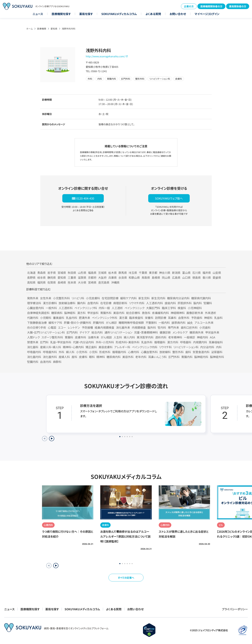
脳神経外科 (217, 357)
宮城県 (62, 272)
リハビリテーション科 (185, 347)
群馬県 (122, 272)
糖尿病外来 (197, 332)
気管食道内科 (201, 352)
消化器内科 (34, 357)
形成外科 (104, 352)
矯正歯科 (91, 347)
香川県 (206, 277)
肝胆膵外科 (185, 303)
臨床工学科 (169, 308)
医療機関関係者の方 (211, 6)
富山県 (186, 272)
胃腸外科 (105, 313)
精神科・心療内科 (73, 347)
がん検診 (111, 322)
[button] (55, 565)
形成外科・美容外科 (127, 342)
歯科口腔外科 (189, 327)
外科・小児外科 (105, 342)
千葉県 (143, 272)
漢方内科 (172, 342)
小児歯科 (205, 327)
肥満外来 (84, 318)
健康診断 (165, 332)
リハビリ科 (78, 298)
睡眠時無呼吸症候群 (131, 322)
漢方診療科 (50, 303)
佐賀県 (51, 282)
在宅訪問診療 (110, 298)
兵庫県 (112, 277)
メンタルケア (180, 332)
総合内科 (97, 332)
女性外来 (45, 298)
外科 (61, 352)
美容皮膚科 (106, 347)
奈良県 (122, 277)
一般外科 (51, 308)
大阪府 (102, 277)
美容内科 (118, 313)
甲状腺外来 (212, 332)
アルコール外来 (204, 322)
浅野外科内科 (68, 28)
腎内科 (162, 327)
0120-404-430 (85, 198)
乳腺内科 (71, 318)
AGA (212, 337)
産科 (74, 357)
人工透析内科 (154, 303)
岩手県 (51, 272)
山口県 (186, 277)
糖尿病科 (56, 313)
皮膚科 (83, 357)
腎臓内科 (32, 362)
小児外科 (81, 352)
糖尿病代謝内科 (201, 298)
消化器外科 (50, 357)
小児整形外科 (61, 298)
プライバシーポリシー (235, 609)
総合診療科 (133, 313)
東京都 (153, 272)
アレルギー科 (122, 347)
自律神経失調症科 (38, 313)
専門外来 (173, 327)
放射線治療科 (67, 303)
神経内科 (202, 337)
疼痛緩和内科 (160, 313)
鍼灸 (190, 322)
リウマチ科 (165, 347)
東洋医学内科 (145, 337)
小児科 (93, 352)
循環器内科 (119, 352)
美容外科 (128, 357)
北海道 (31, 272)
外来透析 (210, 313)
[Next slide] (51, 438)
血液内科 (45, 362)
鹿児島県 (103, 282)
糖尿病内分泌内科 (178, 298)
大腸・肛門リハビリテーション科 (46, 332)
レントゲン (74, 327)
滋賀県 (82, 277)
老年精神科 (175, 337)
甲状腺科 (93, 313)
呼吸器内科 (34, 352)
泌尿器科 (216, 352)
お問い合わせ (178, 13)
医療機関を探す (61, 13)
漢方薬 (123, 318)
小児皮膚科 (93, 298)
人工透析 (117, 308)
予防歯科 (196, 318)
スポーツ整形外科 (52, 337)
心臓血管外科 (149, 352)
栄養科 (149, 318)
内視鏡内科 (200, 342)
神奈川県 (164, 272)
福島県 (92, 272)
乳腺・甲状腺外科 (60, 342)
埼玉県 (133, 272)
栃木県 (112, 272)
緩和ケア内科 (128, 298)
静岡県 (51, 277)
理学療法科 (34, 303)
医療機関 (41, 28)
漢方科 (81, 313)
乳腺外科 (146, 342)
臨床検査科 (136, 318)
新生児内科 (158, 298)
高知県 (31, 282)
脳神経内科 (201, 357)
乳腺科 (218, 318)
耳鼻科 (172, 318)
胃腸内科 (186, 357)
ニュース (38, 13)
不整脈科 (151, 322)
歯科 (188, 352)
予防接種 (87, 327)
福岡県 (41, 282)
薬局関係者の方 (237, 6)
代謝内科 (32, 318)
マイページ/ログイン (207, 13)
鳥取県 (146, 277)
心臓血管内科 (35, 308)
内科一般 (104, 308)
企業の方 (189, 6)
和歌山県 (134, 277)
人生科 (118, 337)
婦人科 (70, 352)
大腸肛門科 (153, 308)
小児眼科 (45, 318)
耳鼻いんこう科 (157, 357)
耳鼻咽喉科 (216, 342)
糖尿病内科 (114, 357)
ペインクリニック (134, 308)
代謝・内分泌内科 (83, 342)
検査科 (182, 308)
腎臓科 (208, 303)
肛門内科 (72, 332)
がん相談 (106, 337)
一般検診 (189, 337)
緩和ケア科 (55, 322)
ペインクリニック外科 (104, 318)
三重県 (72, 277)
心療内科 (133, 352)
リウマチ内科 (136, 303)
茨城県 (102, 272)
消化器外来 (123, 327)
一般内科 (164, 322)
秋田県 (72, 272)
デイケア (84, 332)
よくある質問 (153, 13)
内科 (219, 347)
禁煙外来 (32, 342)
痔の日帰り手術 (36, 327)
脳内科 (197, 303)
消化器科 (32, 347)
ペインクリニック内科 (144, 347)
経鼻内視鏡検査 (104, 327)
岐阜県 (41, 277)
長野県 (31, 277)
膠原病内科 (179, 322)
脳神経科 (69, 313)
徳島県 (196, 277)
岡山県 (166, 277)
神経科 (208, 318)
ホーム (29, 28)
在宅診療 (105, 303)
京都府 (92, 277)
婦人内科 (129, 337)
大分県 (82, 282)
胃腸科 (69, 337)
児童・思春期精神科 (146, 332)
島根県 (156, 277)
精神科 (100, 357)
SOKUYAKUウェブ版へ (169, 198)
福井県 (206, 272)
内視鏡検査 (139, 327)
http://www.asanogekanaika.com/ (105, 56)
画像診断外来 (194, 313)
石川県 (196, 272)
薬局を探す (86, 13)
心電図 (52, 327)
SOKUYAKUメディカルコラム (119, 13)
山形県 (82, 272)
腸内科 (81, 303)
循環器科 (159, 342)
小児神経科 (195, 308)
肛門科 (44, 342)
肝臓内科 (98, 322)
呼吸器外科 (50, 352)
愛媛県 (217, 277)
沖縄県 (115, 282)
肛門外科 (174, 357)
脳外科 (152, 327)
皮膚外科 (80, 337)
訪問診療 (160, 318)
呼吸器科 (185, 342)
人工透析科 (66, 308)
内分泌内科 (207, 347)
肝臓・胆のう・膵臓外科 (77, 322)
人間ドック (33, 337)
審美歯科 (58, 318)
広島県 (176, 277)
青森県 (41, 272)
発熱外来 (32, 298)
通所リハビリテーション (118, 332)
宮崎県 (92, 282)
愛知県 (54, 28)
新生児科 (144, 298)
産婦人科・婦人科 (50, 347)
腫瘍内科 (170, 303)
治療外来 (93, 337)
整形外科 (178, 352)
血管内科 (93, 303)
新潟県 (176, 272)
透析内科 (160, 337)
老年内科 (140, 357)
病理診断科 (120, 303)
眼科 (92, 357)
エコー (62, 327)
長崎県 (62, 282)
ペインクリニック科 (85, 308)
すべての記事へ (126, 577)
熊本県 (72, 282)
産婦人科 (64, 357)
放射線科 (165, 352)
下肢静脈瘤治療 (37, 322)
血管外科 (183, 318)
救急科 (146, 313)
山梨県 (217, 272)
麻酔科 (57, 362)
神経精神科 (178, 313)
